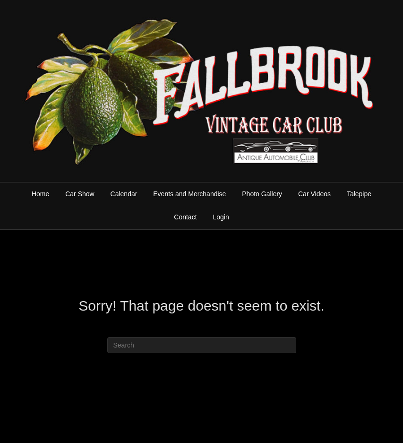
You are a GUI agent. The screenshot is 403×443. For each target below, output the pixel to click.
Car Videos (314, 194)
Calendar (124, 194)
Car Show (79, 194)
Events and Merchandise (189, 194)
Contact (185, 217)
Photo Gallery (262, 194)
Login (221, 217)
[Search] (201, 345)
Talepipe (359, 194)
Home (40, 194)
